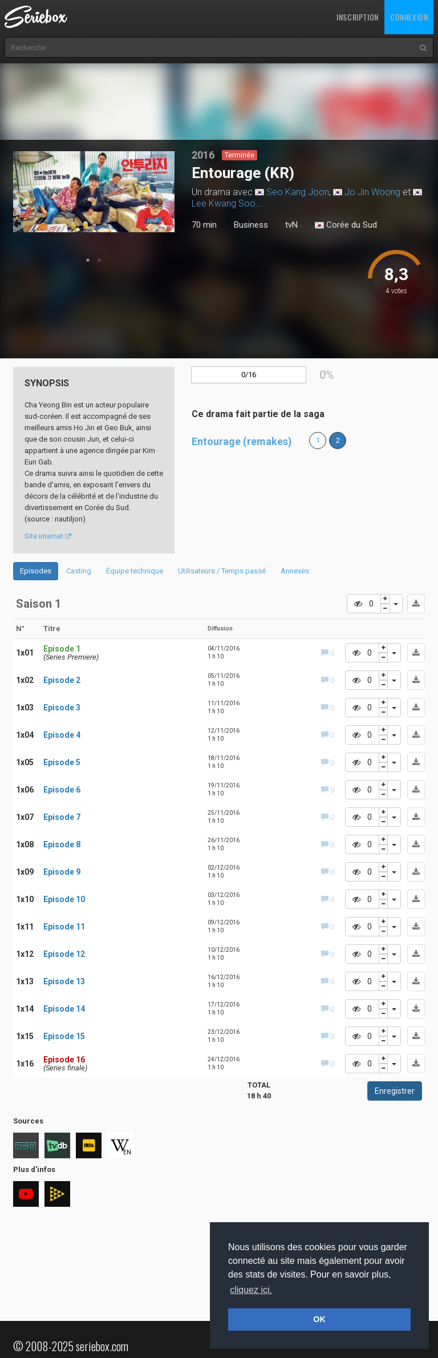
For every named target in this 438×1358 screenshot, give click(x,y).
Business (251, 225)
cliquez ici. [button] (251, 1290)
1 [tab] (88, 260)
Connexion (409, 17)
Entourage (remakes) (242, 441)
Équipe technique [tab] (134, 571)
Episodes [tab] (35, 571)
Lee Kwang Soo (224, 203)
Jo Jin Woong (372, 192)
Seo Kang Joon (297, 192)
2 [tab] (99, 260)
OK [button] (319, 1319)
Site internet (48, 536)
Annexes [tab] (295, 571)
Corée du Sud (346, 225)
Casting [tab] (78, 571)
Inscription (357, 17)
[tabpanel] (94, 191)
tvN (291, 225)
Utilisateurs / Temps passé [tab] (222, 571)
